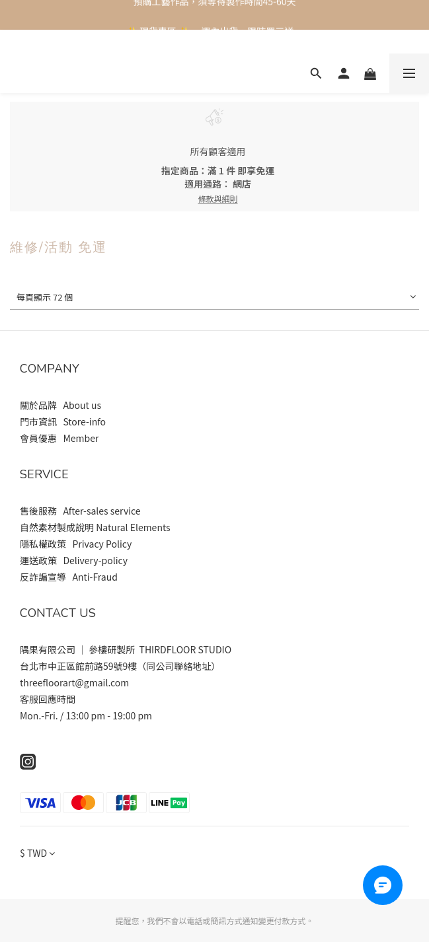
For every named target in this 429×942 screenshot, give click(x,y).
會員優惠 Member (60, 438)
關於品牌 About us (61, 405)
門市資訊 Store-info (64, 421)
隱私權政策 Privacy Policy (76, 543)
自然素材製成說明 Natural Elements (95, 527)
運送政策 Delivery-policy (74, 560)
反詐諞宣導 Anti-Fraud (69, 576)
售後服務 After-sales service (80, 510)
